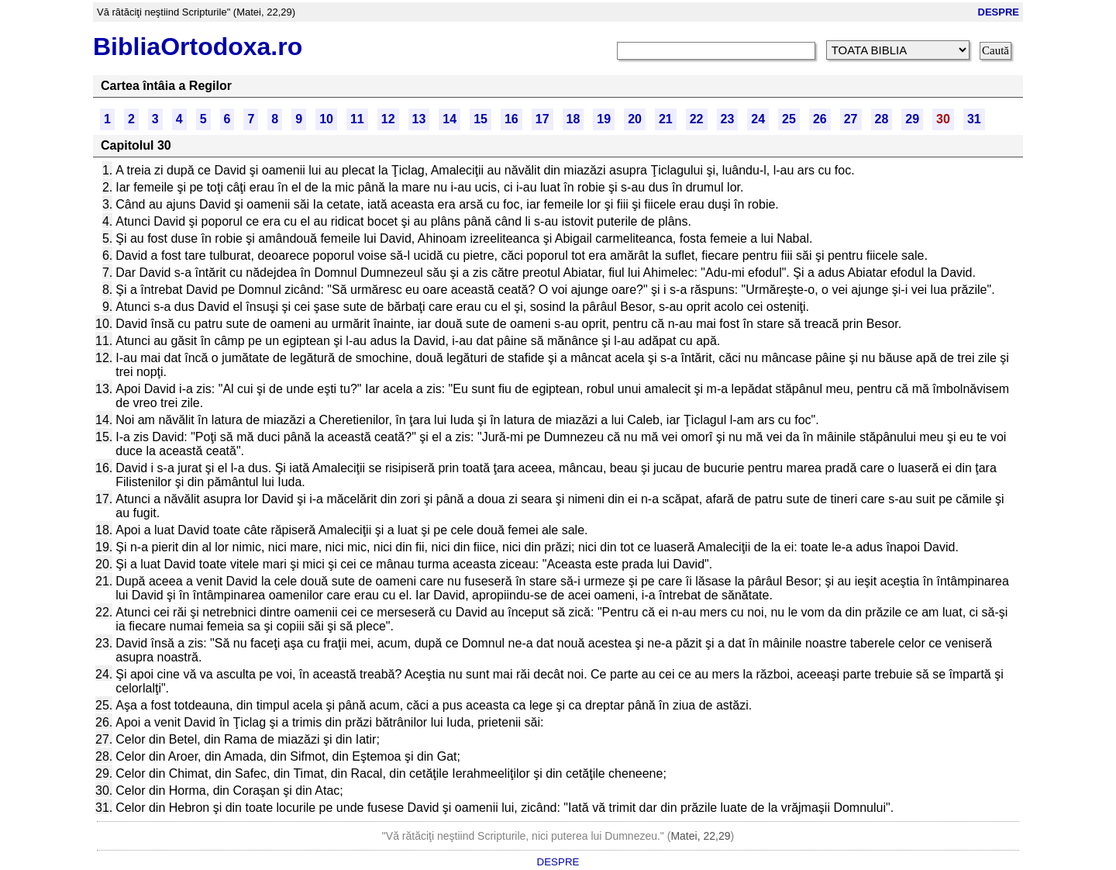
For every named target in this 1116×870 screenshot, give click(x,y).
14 (449, 119)
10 (326, 119)
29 (912, 119)
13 (419, 119)
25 (789, 119)
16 (511, 119)
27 (851, 119)
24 (758, 119)
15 (480, 119)
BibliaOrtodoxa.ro (197, 46)
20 (635, 119)
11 (357, 119)
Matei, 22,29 (700, 836)
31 (974, 119)
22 (697, 119)
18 (573, 119)
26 (820, 119)
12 (388, 119)
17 (542, 119)
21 (666, 119)
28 (882, 119)
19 (604, 119)
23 (728, 119)
